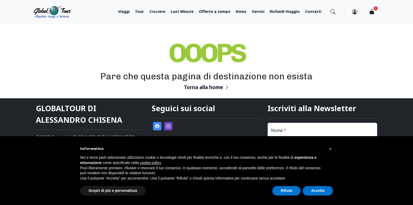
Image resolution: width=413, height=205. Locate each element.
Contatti (313, 11)
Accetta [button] (317, 190)
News (241, 11)
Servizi (258, 11)
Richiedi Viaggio (285, 11)
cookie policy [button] (150, 163)
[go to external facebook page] (157, 126)
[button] (330, 149)
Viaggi (124, 11)
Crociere (157, 11)
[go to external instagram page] (168, 126)
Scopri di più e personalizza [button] (112, 190)
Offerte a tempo (214, 11)
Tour (139, 11)
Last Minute (182, 11)
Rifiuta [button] (286, 190)
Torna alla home (206, 87)
